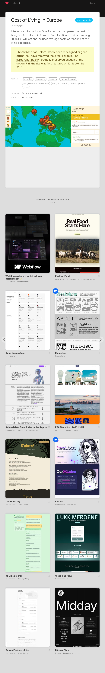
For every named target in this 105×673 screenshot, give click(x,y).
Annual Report (10, 430)
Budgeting (40, 79)
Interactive (44, 83)
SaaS (77, 653)
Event (57, 430)
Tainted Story (12, 501)
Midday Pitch (62, 650)
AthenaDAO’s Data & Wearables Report (26, 427)
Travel (62, 83)
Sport (76, 430)
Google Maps (29, 83)
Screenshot (84, 20)
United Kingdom (76, 83)
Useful (26, 88)
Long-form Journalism (86, 279)
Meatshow (60, 353)
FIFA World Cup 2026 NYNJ (69, 427)
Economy (53, 79)
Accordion (27, 79)
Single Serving (23, 653)
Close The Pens (63, 575)
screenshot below (27, 59)
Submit (52, 202)
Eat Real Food (62, 276)
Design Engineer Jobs (17, 650)
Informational (36, 93)
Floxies (59, 501)
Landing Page (23, 504)
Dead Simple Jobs (14, 353)
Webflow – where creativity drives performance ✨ (23, 277)
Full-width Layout (68, 79)
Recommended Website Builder (16, 282)
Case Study (59, 279)
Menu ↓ (16, 3)
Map (54, 83)
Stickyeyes (18, 25)
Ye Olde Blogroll (13, 575)
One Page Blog (23, 579)
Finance (25, 93)
